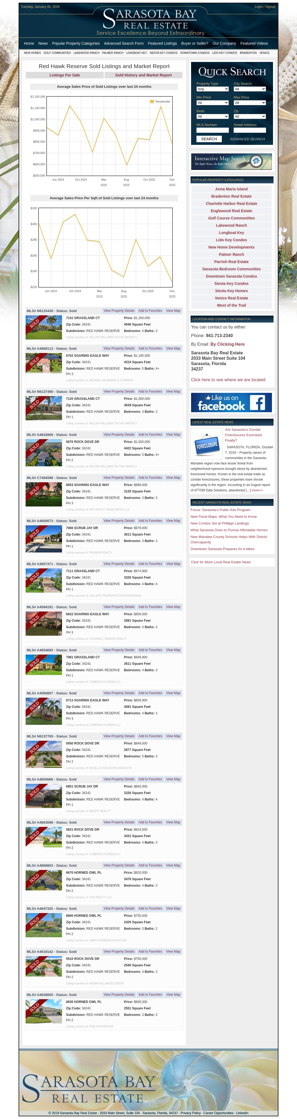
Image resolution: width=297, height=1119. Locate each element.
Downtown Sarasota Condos (231, 276)
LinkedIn (242, 1113)
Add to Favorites (150, 311)
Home (29, 43)
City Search (243, 84)
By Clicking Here (227, 344)
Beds (200, 111)
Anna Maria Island (231, 189)
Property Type (207, 84)
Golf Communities (57, 52)
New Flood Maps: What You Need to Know (224, 517)
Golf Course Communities (231, 218)
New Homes (32, 52)
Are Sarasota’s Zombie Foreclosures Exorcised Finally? (243, 435)
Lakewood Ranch (86, 52)
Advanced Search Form (124, 43)
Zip (236, 111)
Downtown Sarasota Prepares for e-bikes (222, 549)
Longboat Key (136, 52)
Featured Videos (254, 43)
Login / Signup (265, 7)
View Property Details (119, 311)
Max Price (241, 97)
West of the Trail (231, 305)
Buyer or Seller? (194, 43)
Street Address (245, 125)
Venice (265, 52)
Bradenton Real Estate (231, 196)
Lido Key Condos (224, 52)
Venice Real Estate (231, 298)
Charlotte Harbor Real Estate (231, 203)
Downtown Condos (195, 52)
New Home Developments (231, 247)
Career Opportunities (218, 1113)
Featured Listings (162, 43)
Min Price (203, 97)
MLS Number (206, 125)
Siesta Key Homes (231, 291)
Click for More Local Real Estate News (221, 562)
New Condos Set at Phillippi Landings (220, 523)
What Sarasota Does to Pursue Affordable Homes (229, 530)
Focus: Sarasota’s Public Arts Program (220, 510)
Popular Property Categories (76, 43)
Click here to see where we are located (228, 379)
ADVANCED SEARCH (247, 139)
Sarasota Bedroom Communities (231, 269)
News (43, 43)
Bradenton (248, 52)
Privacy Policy (191, 1113)
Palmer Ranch (112, 52)
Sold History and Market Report (143, 75)
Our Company (224, 43)
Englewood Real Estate (231, 211)
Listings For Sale (65, 75)
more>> (257, 490)
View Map (173, 311)
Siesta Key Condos (164, 52)
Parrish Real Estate (231, 262)
